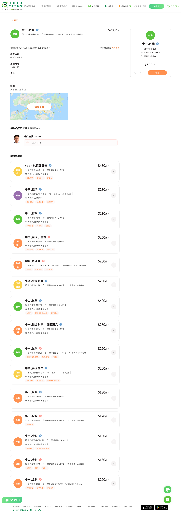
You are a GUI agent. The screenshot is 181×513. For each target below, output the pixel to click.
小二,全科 (31, 459)
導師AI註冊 (128, 506)
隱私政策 (104, 506)
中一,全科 (31, 479)
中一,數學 (28, 30)
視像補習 (58, 506)
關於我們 (16, 506)
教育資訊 (26, 506)
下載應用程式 (92, 506)
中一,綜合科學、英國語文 (41, 324)
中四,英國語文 (34, 368)
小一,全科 (31, 392)
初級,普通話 (33, 261)
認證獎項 (37, 506)
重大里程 (48, 506)
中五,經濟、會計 (35, 237)
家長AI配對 (116, 506)
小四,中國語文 (34, 281)
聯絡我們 (80, 506)
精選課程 (69, 506)
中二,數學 (31, 300)
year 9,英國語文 (36, 165)
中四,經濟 (31, 189)
